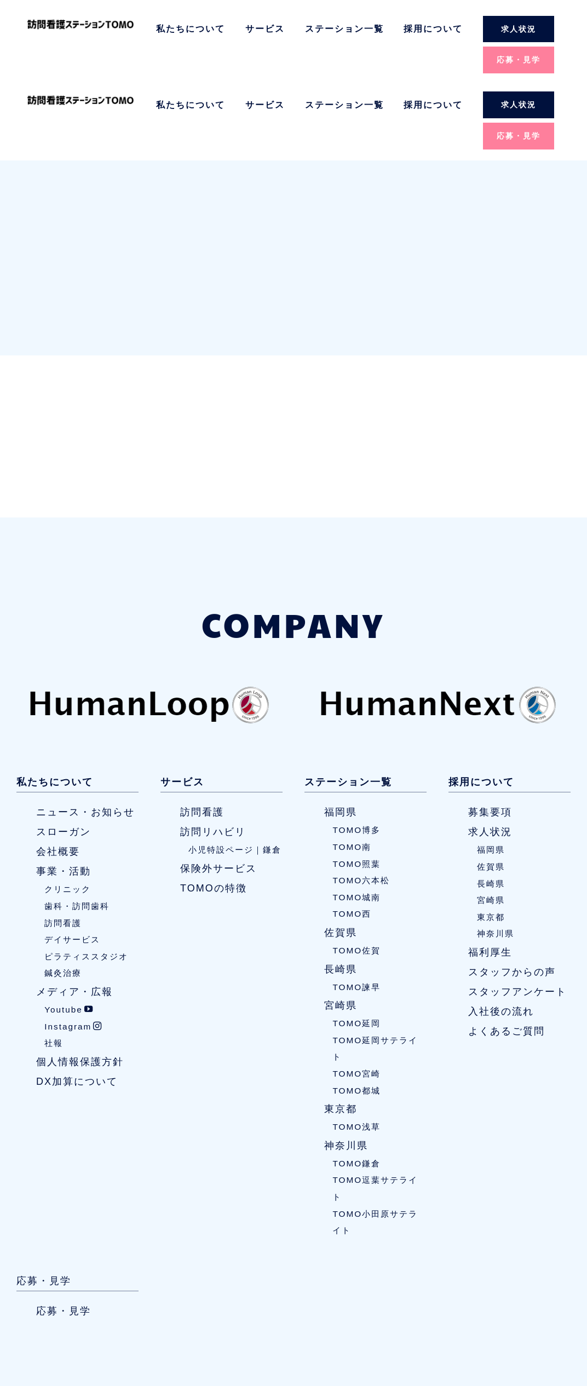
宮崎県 (340, 930)
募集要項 (490, 737)
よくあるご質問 (506, 955)
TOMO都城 (356, 1015)
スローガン (63, 756)
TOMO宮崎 (356, 998)
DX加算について (77, 1005)
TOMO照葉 (356, 788)
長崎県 (340, 893)
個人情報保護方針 (80, 986)
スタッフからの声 (512, 896)
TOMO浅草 (356, 1051)
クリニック (67, 814)
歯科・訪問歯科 (77, 830)
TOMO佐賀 (356, 874)
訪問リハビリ (213, 756)
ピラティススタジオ (86, 880)
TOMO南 (351, 771)
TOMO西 (351, 838)
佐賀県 (340, 857)
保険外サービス (218, 792)
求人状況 (518, 29)
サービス (265, 28)
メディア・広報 (74, 916)
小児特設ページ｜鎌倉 (234, 774)
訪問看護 (63, 847)
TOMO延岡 (356, 948)
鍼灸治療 (63, 897)
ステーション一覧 (344, 28)
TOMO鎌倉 (356, 1087)
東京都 (340, 1033)
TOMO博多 (356, 755)
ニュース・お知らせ (85, 737)
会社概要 (58, 776)
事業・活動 (63, 796)
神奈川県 (346, 1070)
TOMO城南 (356, 821)
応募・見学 (518, 59)
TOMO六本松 (361, 805)
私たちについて (190, 28)
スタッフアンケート (517, 916)
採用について (433, 28)
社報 (53, 968)
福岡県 (340, 737)
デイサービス (72, 864)
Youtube (69, 934)
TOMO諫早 (356, 911)
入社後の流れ (501, 935)
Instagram (73, 951)
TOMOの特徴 (213, 812)
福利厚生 (490, 876)
